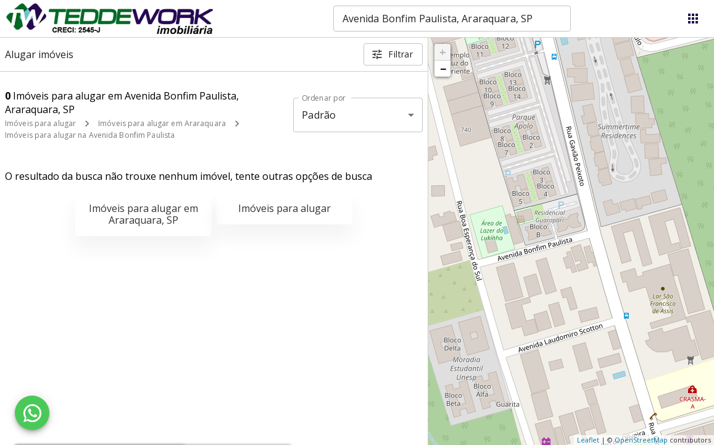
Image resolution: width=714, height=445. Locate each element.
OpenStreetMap (641, 439)
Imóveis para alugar (40, 123)
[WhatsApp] (32, 413)
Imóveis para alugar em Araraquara (162, 123)
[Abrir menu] (693, 18)
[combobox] (452, 19)
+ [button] (442, 51)
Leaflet (588, 439)
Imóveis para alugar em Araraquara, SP (143, 214)
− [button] (443, 68)
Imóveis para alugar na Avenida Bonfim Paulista (90, 135)
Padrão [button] (319, 115)
